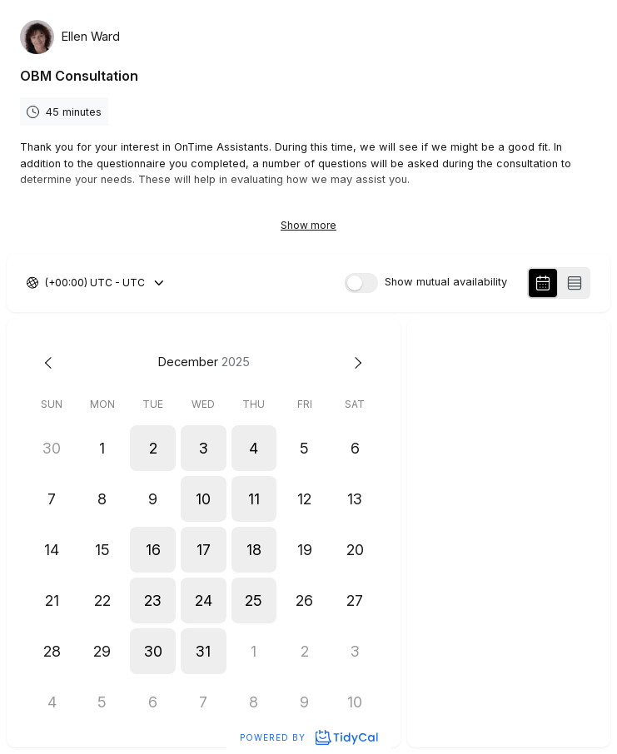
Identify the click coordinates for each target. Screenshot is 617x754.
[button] (152, 448)
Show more (308, 225)
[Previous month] (52, 362)
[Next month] (355, 362)
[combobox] (46, 282)
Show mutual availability (446, 282)
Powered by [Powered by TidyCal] (308, 737)
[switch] (361, 283)
